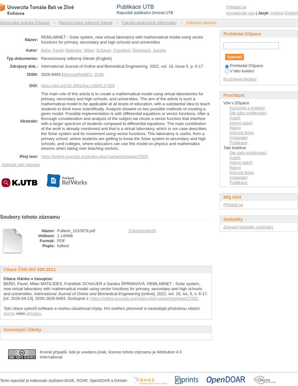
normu (9, 313)
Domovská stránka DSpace (25, 22)
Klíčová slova (242, 132)
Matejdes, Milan (79, 50)
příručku (33, 313)
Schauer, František (113, 50)
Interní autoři (241, 123)
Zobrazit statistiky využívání (248, 227)
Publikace (238, 142)
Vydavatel (238, 137)
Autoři (235, 118)
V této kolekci (239, 71)
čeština (277, 13)
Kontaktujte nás (240, 13)
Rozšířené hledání (240, 79)
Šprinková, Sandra (149, 50)
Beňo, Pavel (52, 50)
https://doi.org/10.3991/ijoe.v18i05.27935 (78, 85)
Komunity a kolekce (247, 108)
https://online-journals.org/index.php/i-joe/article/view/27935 (94, 156)
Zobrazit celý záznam (21, 164)
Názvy (235, 127)
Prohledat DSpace (244, 65)
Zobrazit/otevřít (142, 230)
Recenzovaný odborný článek (86, 22)
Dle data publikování (248, 113)
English (291, 13)
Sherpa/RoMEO (77, 74)
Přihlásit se (236, 7)
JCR (98, 74)
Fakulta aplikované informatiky (149, 22)
